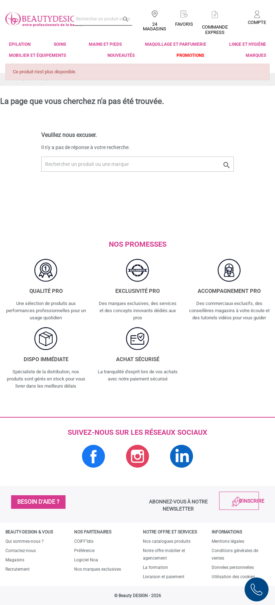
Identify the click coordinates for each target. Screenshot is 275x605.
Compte (257, 22)
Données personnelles (233, 567)
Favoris (184, 24)
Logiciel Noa (86, 559)
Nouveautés (121, 55)
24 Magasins (154, 26)
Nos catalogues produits (166, 541)
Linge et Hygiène (247, 44)
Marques (256, 55)
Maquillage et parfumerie (175, 44)
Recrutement (17, 569)
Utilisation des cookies (233, 576)
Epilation (19, 44)
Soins (60, 44)
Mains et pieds (105, 44)
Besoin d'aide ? (38, 501)
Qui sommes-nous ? (24, 541)
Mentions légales (228, 541)
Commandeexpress (215, 29)
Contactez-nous (20, 550)
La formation (155, 567)
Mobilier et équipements (37, 55)
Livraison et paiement (163, 576)
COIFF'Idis (83, 541)
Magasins (14, 559)
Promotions (190, 55)
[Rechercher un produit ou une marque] (103, 19)
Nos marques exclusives (97, 569)
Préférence (84, 550)
